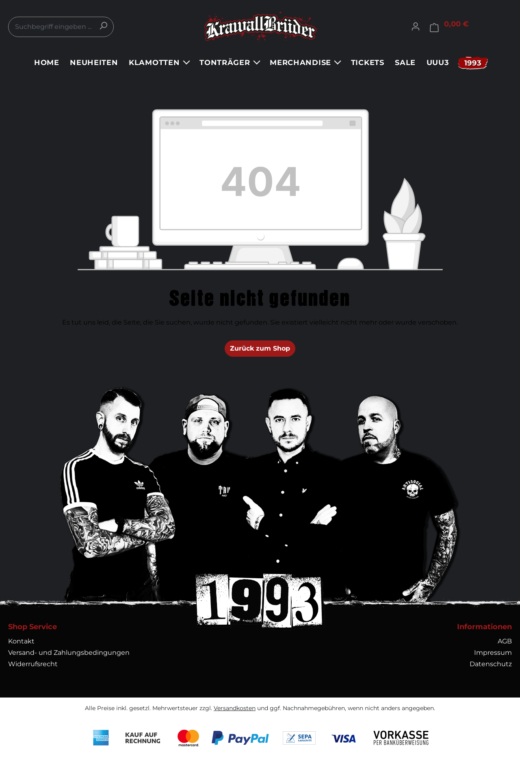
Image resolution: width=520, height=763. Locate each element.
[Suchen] (103, 25)
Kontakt (21, 641)
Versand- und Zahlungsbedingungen (69, 652)
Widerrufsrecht (33, 664)
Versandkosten (235, 708)
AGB (505, 641)
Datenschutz (491, 664)
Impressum (493, 652)
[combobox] (61, 27)
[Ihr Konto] (415, 26)
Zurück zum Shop (260, 348)
